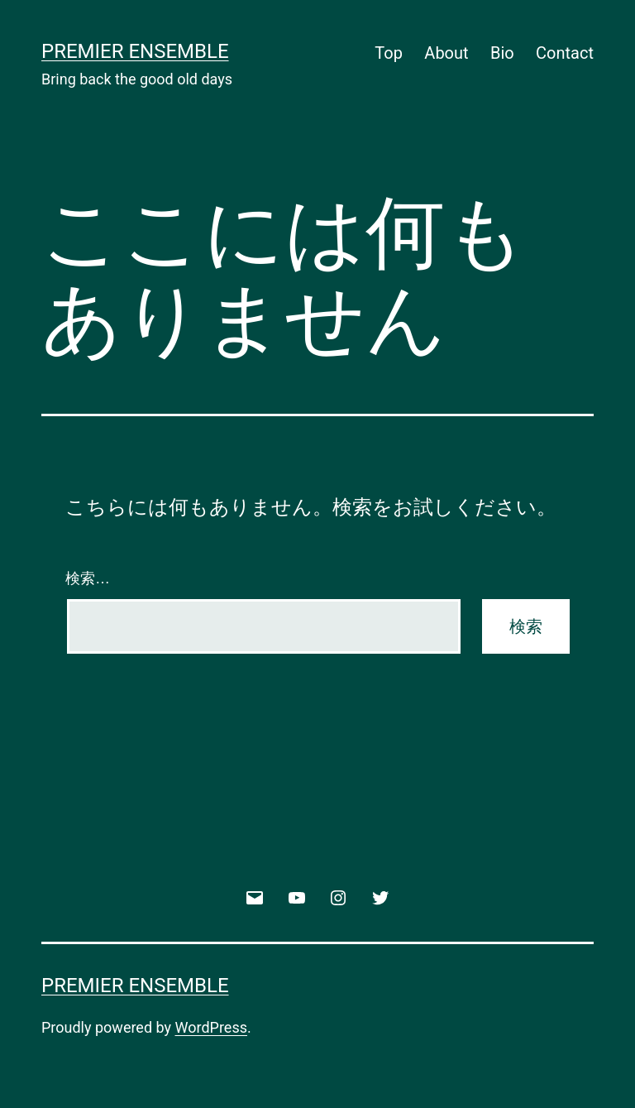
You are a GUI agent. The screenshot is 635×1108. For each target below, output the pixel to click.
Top (389, 53)
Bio (502, 53)
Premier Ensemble (135, 51)
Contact (565, 53)
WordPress (211, 1027)
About (446, 53)
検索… (87, 578)
